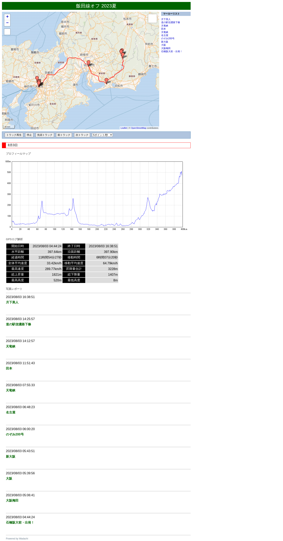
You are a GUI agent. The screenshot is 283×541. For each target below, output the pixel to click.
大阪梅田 (166, 48)
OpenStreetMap (138, 128)
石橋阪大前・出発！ (171, 51)
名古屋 (164, 35)
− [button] (7, 23)
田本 (163, 28)
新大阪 (164, 41)
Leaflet (124, 128)
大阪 (163, 45)
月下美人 (166, 19)
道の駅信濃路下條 (170, 22)
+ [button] (7, 17)
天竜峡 (164, 25)
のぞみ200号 (168, 38)
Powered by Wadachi (17, 538)
